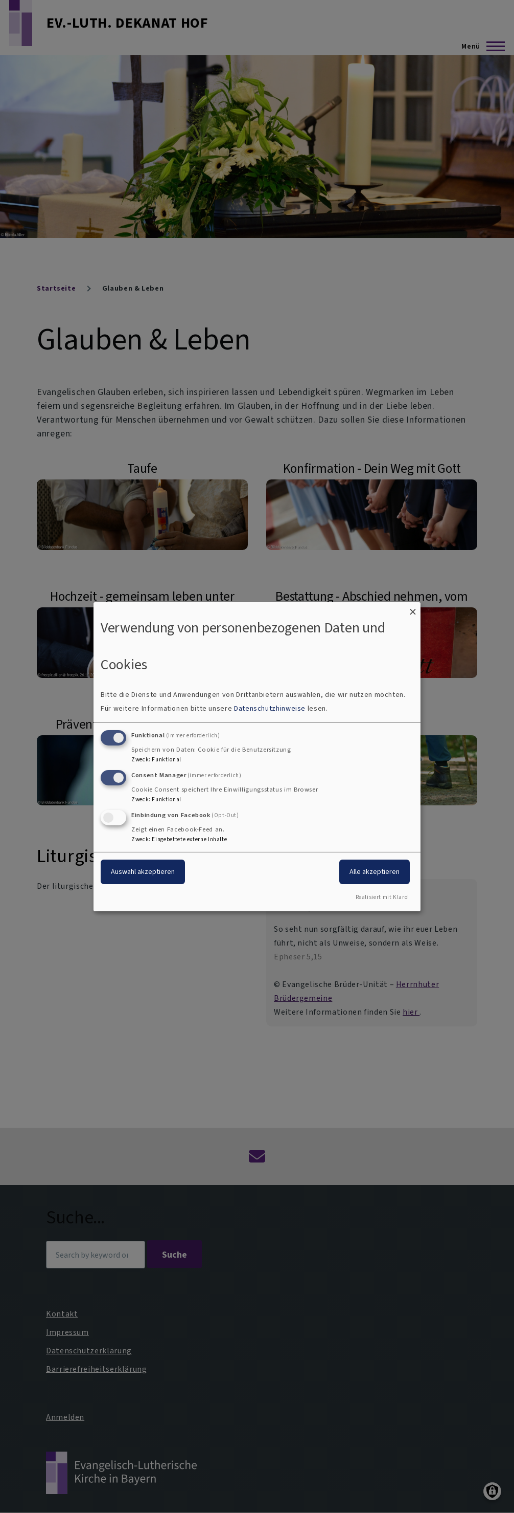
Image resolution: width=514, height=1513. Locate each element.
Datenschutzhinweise (270, 708)
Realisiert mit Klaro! (382, 897)
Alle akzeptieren (374, 871)
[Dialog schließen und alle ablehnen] (412, 608)
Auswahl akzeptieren (143, 871)
